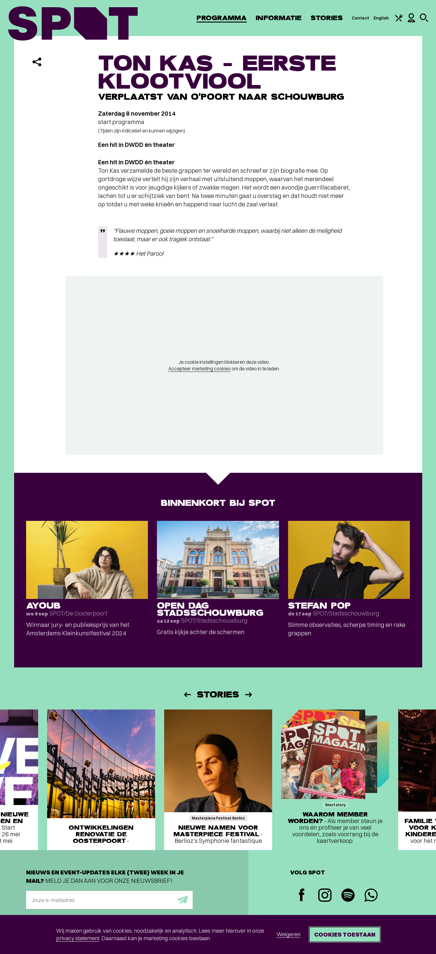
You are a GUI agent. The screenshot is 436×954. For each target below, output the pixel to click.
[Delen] (37, 62)
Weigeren (288, 934)
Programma (222, 18)
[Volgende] (249, 694)
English (381, 18)
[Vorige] (187, 694)
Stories (327, 18)
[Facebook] (301, 896)
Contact (360, 18)
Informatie (279, 18)
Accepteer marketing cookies (199, 369)
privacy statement (77, 938)
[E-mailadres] (109, 900)
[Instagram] (324, 896)
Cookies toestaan (344, 934)
